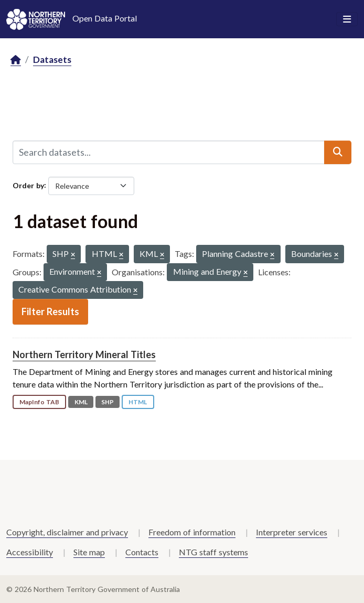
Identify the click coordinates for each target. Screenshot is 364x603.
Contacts (141, 552)
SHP (107, 402)
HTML (138, 402)
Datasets (52, 59)
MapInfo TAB (39, 402)
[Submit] (337, 152)
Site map (89, 552)
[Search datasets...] (169, 152)
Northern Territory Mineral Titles (84, 354)
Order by (28, 184)
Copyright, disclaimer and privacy (67, 532)
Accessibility (29, 552)
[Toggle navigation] (347, 19)
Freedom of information (191, 532)
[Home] (15, 60)
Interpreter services (291, 532)
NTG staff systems (213, 552)
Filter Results (50, 311)
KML (81, 402)
